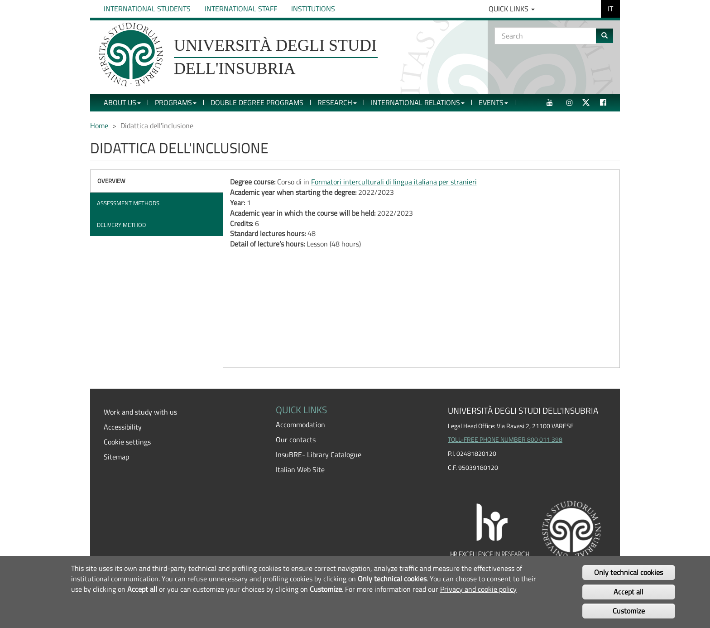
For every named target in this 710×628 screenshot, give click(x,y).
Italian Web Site (300, 469)
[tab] (156, 181)
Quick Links (512, 8)
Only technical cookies (628, 572)
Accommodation (300, 424)
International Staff (241, 8)
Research (337, 102)
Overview (111, 180)
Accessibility (123, 426)
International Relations (418, 102)
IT (610, 8)
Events (493, 102)
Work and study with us (140, 411)
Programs (176, 102)
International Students (147, 8)
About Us (122, 102)
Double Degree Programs (257, 102)
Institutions (313, 8)
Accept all (628, 591)
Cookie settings (127, 441)
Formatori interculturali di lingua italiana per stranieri (394, 181)
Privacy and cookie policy (478, 589)
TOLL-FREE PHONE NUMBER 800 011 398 (505, 439)
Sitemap (116, 456)
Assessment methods (128, 203)
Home (99, 125)
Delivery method (121, 224)
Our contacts (296, 439)
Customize (629, 610)
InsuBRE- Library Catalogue (318, 454)
